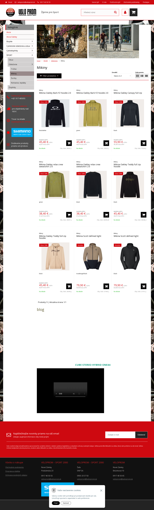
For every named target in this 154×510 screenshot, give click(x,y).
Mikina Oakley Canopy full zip (128, 93)
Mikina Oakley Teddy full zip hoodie (127, 165)
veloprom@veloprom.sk (26, 2)
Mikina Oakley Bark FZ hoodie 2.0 (55, 93)
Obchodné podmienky (131, 2)
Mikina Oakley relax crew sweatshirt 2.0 (51, 165)
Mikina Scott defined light (88, 236)
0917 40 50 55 (45, 2)
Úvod (10, 2)
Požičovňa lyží (115, 2)
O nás (104, 2)
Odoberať (141, 435)
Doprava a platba (12, 471)
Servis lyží (95, 2)
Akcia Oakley (11, 37)
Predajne (146, 2)
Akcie (8, 32)
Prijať (56, 503)
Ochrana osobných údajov (16, 475)
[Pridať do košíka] (69, 143)
